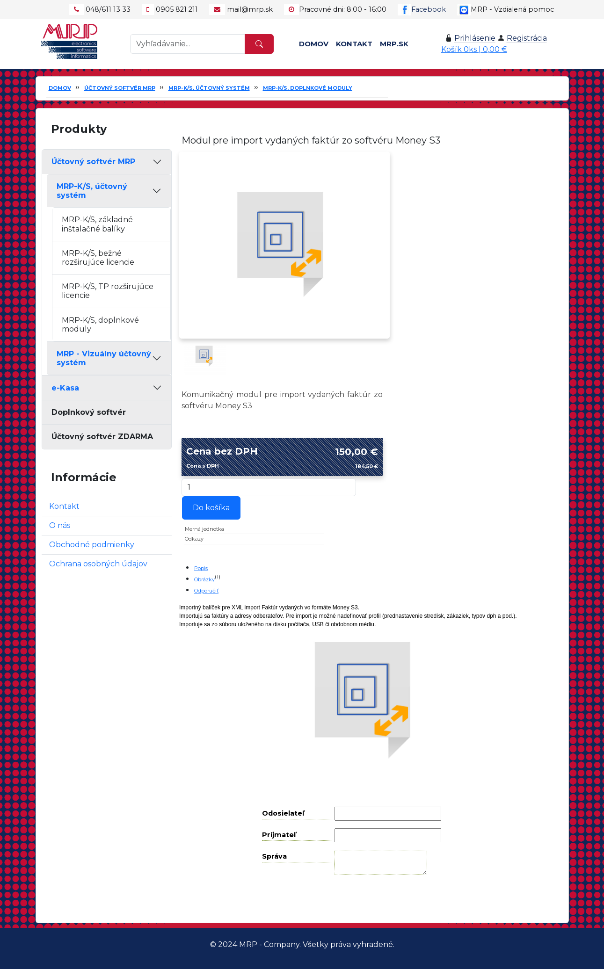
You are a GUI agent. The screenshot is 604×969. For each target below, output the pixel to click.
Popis (201, 568)
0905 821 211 (177, 9)
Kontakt (354, 43)
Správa (274, 856)
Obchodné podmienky (91, 544)
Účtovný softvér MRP (119, 88)
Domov (313, 43)
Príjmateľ (279, 835)
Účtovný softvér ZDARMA (102, 436)
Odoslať (374, 898)
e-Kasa (65, 387)
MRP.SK (394, 43)
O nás (59, 525)
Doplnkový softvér (88, 412)
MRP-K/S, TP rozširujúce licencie (107, 291)
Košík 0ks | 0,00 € (474, 49)
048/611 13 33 (108, 9)
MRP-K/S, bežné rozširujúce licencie (98, 258)
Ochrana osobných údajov (98, 563)
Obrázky (204, 579)
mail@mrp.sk (250, 9)
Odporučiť (206, 590)
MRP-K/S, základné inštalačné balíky (97, 224)
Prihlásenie (474, 38)
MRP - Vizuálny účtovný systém (104, 358)
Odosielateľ (283, 813)
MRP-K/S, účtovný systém (209, 88)
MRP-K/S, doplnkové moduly (307, 88)
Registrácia (527, 38)
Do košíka (211, 507)
